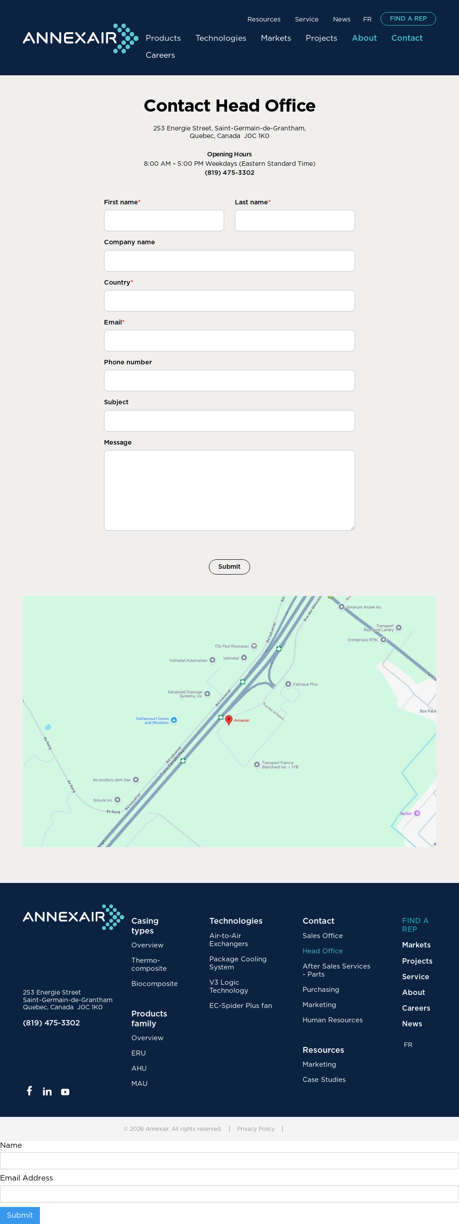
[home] (80, 38)
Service (307, 19)
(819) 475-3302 (230, 173)
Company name (129, 242)
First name (122, 202)
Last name (253, 202)
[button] (264, 19)
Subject (116, 402)
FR (367, 19)
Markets (276, 39)
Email (114, 322)
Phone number (128, 362)
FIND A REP (408, 19)
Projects (322, 39)
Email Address (26, 1178)
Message (118, 442)
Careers (160, 56)
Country (118, 282)
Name (11, 1145)
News (342, 19)
